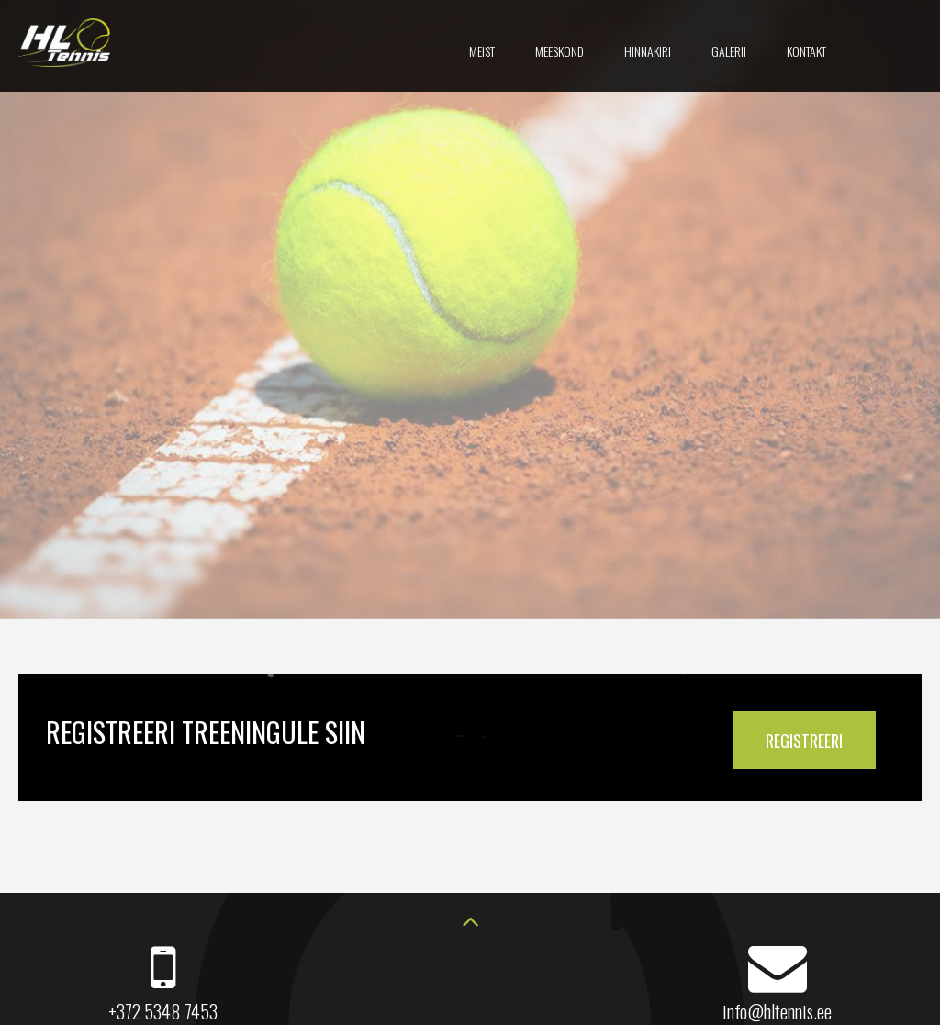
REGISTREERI (804, 740)
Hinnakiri (647, 51)
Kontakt (806, 51)
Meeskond (559, 51)
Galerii (728, 51)
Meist (482, 51)
